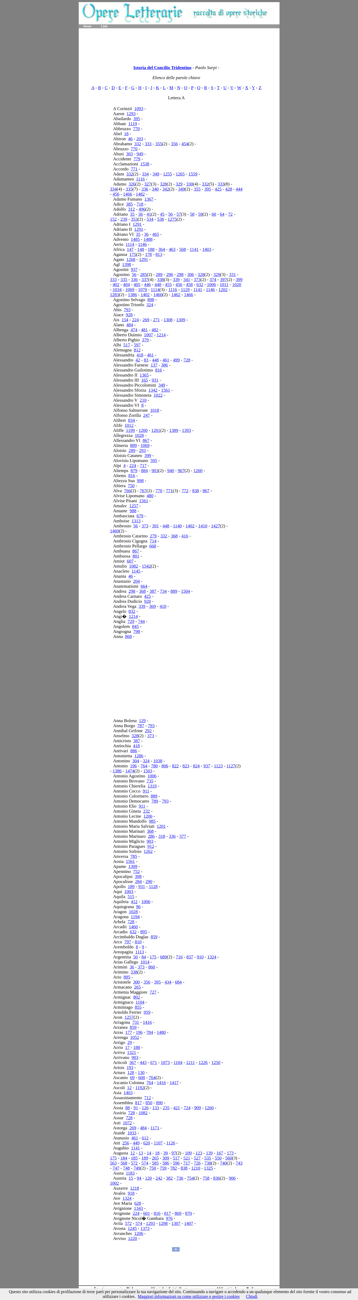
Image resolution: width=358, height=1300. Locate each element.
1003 (128, 891)
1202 (222, 289)
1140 (177, 525)
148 (140, 249)
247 (146, 415)
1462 (175, 294)
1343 (138, 1208)
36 (140, 214)
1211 (190, 1062)
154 (125, 319)
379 (145, 339)
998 (140, 480)
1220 (132, 1238)
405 (137, 284)
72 (230, 214)
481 (144, 329)
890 (159, 1102)
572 (134, 1163)
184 (123, 1158)
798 (136, 631)
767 (143, 490)
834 (131, 420)
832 (132, 611)
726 (197, 1163)
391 (155, 525)
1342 (152, 390)
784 (149, 1032)
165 (144, 380)
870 (188, 1213)
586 (165, 1163)
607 (130, 561)
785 (133, 856)
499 (176, 360)
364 (161, 249)
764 (144, 765)
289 (159, 274)
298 (180, 274)
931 (155, 380)
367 (132, 1062)
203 (139, 138)
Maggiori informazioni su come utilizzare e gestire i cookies (189, 1296)
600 (141, 1077)
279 (153, 535)
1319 (152, 786)
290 (149, 881)
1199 (130, 430)
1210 (195, 1168)
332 (137, 143)
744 (141, 621)
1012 (129, 425)
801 (136, 556)
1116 (140, 179)
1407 (188, 1223)
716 (179, 956)
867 (146, 440)
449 (136, 1142)
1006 (211, 284)
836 (216, 1178)
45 (162, 214)
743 (239, 1163)
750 (131, 485)
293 (142, 450)
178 (148, 254)
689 (163, 956)
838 (195, 490)
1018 (154, 410)
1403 (206, 249)
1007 (148, 334)
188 (151, 249)
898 (150, 299)
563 (113, 1163)
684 (178, 982)
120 (148, 1178)
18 (126, 133)
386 (164, 365)
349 (155, 173)
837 (189, 956)
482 (155, 329)
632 (200, 284)
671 (153, 1062)
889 (133, 445)
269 (146, 319)
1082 (133, 566)
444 (239, 189)
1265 (180, 173)
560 (228, 1158)
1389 (173, 430)
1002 (114, 1183)
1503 (147, 770)
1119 (132, 123)
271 (156, 319)
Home (87, 26)
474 (134, 329)
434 (168, 982)
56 (170, 214)
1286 (138, 755)
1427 (215, 525)
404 (126, 284)
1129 (185, 289)
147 (130, 249)
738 (207, 1163)
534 (150, 219)
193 (130, 1067)
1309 (180, 319)
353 (134, 219)
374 (213, 279)
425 (218, 189)
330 (189, 184)
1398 (126, 264)
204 (136, 581)
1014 (144, 961)
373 (197, 279)
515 (131, 896)
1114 (129, 244)
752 (136, 871)
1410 (202, 525)
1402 (145, 294)
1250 (215, 1062)
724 (187, 1107)
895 (143, 931)
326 (132, 184)
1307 (175, 1223)
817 (138, 1102)
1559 (192, 173)
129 (142, 720)
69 (132, 1077)
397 (223, 279)
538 (160, 219)
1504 (185, 591)
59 (200, 214)
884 (144, 470)
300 (136, 982)
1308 (168, 319)
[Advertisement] (179, 45)
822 (175, 765)
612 (145, 1137)
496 (141, 209)
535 (207, 1158)
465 (155, 234)
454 (185, 143)
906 (232, 1178)
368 (174, 535)
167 (219, 1153)
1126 (170, 1142)
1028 (139, 435)
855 (138, 1007)
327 (147, 184)
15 (131, 1178)
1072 (127, 1122)
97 (173, 1153)
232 (146, 811)
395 (136, 118)
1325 (208, 1168)
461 (150, 354)
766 (127, 490)
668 (152, 546)
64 (222, 214)
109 (188, 1153)
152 (113, 219)
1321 (131, 1052)
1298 (163, 1223)
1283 (114, 294)
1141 (194, 249)
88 (127, 1107)
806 (164, 765)
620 (146, 1142)
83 (146, 360)
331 (232, 274)
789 (154, 801)
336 (144, 189)
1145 (136, 571)
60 (214, 214)
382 (169, 1178)
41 (149, 214)
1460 (158, 294)
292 (148, 730)
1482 (140, 194)
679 (140, 515)
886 (133, 750)
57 (178, 214)
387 (153, 591)
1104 (140, 1002)
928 (129, 314)
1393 (186, 430)
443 (143, 1062)
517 (126, 344)
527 (197, 1158)
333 (148, 143)
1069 (129, 289)
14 (149, 1153)
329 (179, 184)
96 (138, 906)
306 (190, 274)
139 (209, 1153)
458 (189, 284)
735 (150, 780)
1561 (165, 390)
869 (178, 1213)
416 (184, 535)
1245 (132, 1228)
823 (186, 765)
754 (190, 1178)
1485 (135, 239)
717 (143, 465)
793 (127, 309)
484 (129, 324)
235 (166, 1107)
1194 (135, 916)
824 (196, 765)
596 (176, 1163)
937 (134, 269)
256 (125, 1142)
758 (206, 1178)
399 (239, 279)
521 (186, 1158)
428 (228, 189)
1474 (129, 770)
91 (136, 1107)
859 (154, 936)
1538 (144, 163)
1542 (146, 566)
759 (163, 1168)
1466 (127, 194)
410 (163, 606)
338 (160, 279)
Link (104, 26)
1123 (218, 765)
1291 (137, 224)
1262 (148, 851)
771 (134, 168)
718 (140, 204)
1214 (161, 334)
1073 (165, 1062)
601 (146, 1213)
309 (165, 1158)
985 (152, 821)
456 (116, 194)
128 (130, 1072)
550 (218, 1158)
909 (197, 1107)
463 (172, 249)
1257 (133, 505)
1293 (131, 113)
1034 (117, 289)
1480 (161, 1032)
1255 (167, 173)
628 (137, 1203)
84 (143, 956)
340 (155, 189)
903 (155, 470)
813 (159, 254)
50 (135, 956)
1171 (154, 1127)
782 (173, 1168)
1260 (197, 470)
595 (153, 460)
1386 (132, 294)
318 (161, 836)
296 (169, 274)
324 (149, 304)
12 (129, 1087)
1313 (136, 520)
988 (132, 510)
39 (165, 1153)
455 (168, 284)
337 (144, 279)
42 (138, 360)
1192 (139, 1087)
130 (141, 1072)
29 (129, 1042)
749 (137, 1168)
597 (137, 344)
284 (138, 881)
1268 (130, 259)
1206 (147, 816)
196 (133, 765)
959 (147, 1012)
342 (165, 189)
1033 (131, 1132)
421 (176, 1107)
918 (131, 1193)
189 (131, 886)
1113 (139, 951)
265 (137, 987)
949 (140, 153)
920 (147, 601)
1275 (172, 219)
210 (143, 400)
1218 (134, 1188)
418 (140, 354)
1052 (134, 1037)
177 (128, 1032)
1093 (138, 108)
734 (163, 591)
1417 (174, 1082)
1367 (149, 199)
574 (144, 1163)
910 (200, 956)
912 (150, 846)
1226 (203, 1062)
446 (147, 284)
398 (138, 876)
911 (146, 791)
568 (182, 249)
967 (181, 470)
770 (136, 128)
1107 (158, 1142)
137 (154, 365)
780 (154, 765)
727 (153, 992)
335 (129, 189)
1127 (230, 765)
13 (140, 1153)
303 (129, 153)
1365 (144, 375)
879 (134, 470)
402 (116, 284)
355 (158, 143)
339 (176, 279)
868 (128, 636)
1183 (130, 1173)
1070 (142, 289)
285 (143, 274)
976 (169, 1218)
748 (126, 1168)
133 (155, 1107)
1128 (153, 886)
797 (127, 941)
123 (199, 1153)
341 (186, 279)
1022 (158, 395)
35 (132, 214)
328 (163, 184)
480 (150, 495)
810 (138, 941)
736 (179, 1178)
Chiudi (252, 1296)
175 (132, 254)
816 (158, 370)
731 (135, 1022)
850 (149, 1102)
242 (159, 1178)
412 (134, 901)
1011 (224, 284)
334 (145, 173)
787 (140, 725)
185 (134, 1158)
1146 (142, 244)
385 (129, 204)
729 (131, 621)
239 (123, 219)
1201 (155, 430)
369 (152, 606)
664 (144, 586)
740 (223, 1163)
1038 (157, 760)
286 (151, 836)
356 (174, 143)
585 (155, 1163)
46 (130, 138)
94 (139, 1178)
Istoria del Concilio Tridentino (162, 67)
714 (153, 540)
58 (192, 214)
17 (127, 1047)
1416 (147, 1022)
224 (135, 319)
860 (151, 967)
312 (131, 209)
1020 (236, 284)
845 (135, 626)
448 (158, 284)
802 (136, 997)
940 (170, 470)
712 (147, 1097)
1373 (145, 1228)
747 (116, 1168)
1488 (147, 239)
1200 (142, 430)
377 (182, 836)
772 (185, 490)
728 (186, 360)
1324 (211, 956)
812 (137, 349)
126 (145, 1107)
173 (230, 1153)
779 (136, 158)
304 (135, 760)
